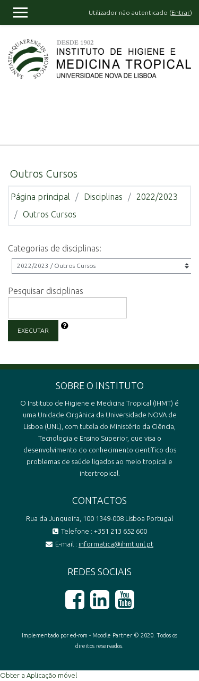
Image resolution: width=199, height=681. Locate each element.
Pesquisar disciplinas (45, 291)
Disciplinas (103, 196)
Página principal (40, 196)
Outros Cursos (49, 214)
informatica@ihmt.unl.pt (116, 544)
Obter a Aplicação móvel (38, 675)
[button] (65, 326)
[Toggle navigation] (183, 118)
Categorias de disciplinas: (54, 248)
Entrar (180, 12)
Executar (33, 330)
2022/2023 (157, 196)
